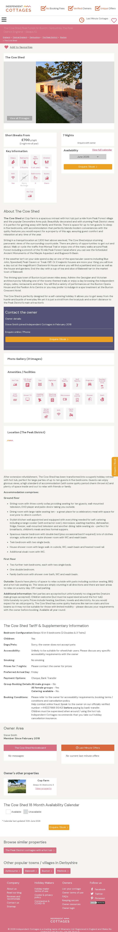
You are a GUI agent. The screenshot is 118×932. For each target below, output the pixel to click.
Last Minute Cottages (97, 18)
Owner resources (71, 904)
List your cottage (71, 889)
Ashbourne (11, 870)
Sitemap (11, 906)
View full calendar (102, 150)
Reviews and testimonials (13, 897)
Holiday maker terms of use (42, 890)
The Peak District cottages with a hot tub (28, 850)
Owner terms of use (72, 893)
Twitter (96, 894)
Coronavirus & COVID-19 (42, 902)
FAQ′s (65, 896)
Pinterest (97, 898)
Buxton (46, 870)
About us (12, 889)
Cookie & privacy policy (44, 896)
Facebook (97, 889)
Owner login (68, 908)
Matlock (61, 870)
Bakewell (30, 870)
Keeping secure (70, 900)
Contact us (13, 903)
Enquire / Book (114, 467)
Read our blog (14, 893)
